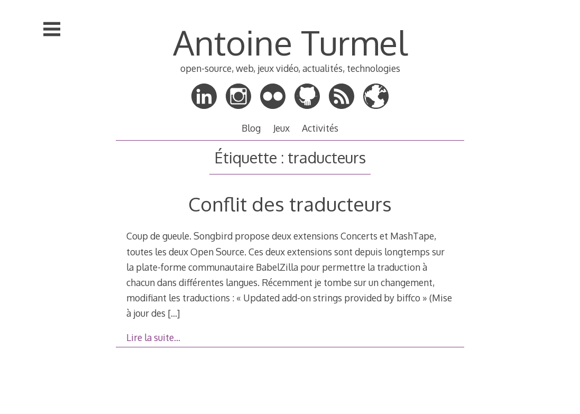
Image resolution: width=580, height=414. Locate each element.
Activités (320, 128)
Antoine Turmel (290, 42)
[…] (174, 313)
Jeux (281, 128)
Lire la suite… (153, 337)
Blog (251, 128)
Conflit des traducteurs (290, 203)
